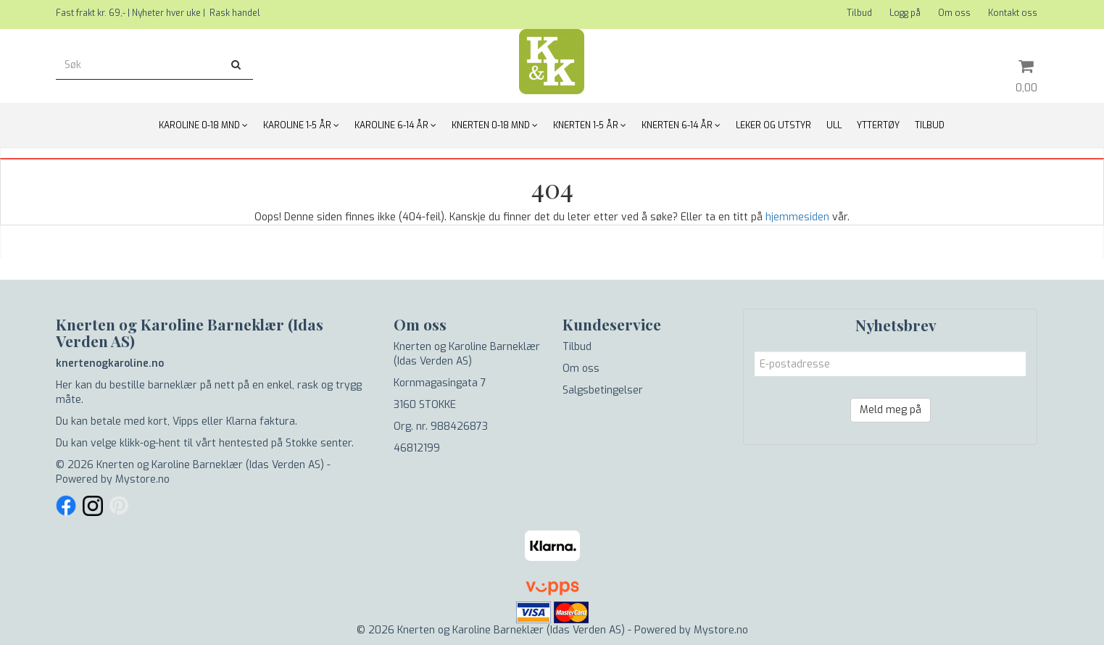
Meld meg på (890, 410)
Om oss (954, 13)
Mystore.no (142, 479)
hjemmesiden (797, 217)
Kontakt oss (1012, 13)
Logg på (905, 13)
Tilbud (859, 13)
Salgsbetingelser (603, 390)
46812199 (417, 448)
